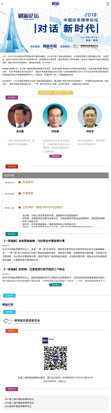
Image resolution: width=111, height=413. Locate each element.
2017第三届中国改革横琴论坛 (19, 399)
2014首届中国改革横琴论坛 (18, 406)
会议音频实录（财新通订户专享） (55, 93)
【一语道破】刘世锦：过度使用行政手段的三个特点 (33, 269)
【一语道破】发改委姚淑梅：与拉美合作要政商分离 (33, 240)
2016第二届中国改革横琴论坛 (19, 403)
